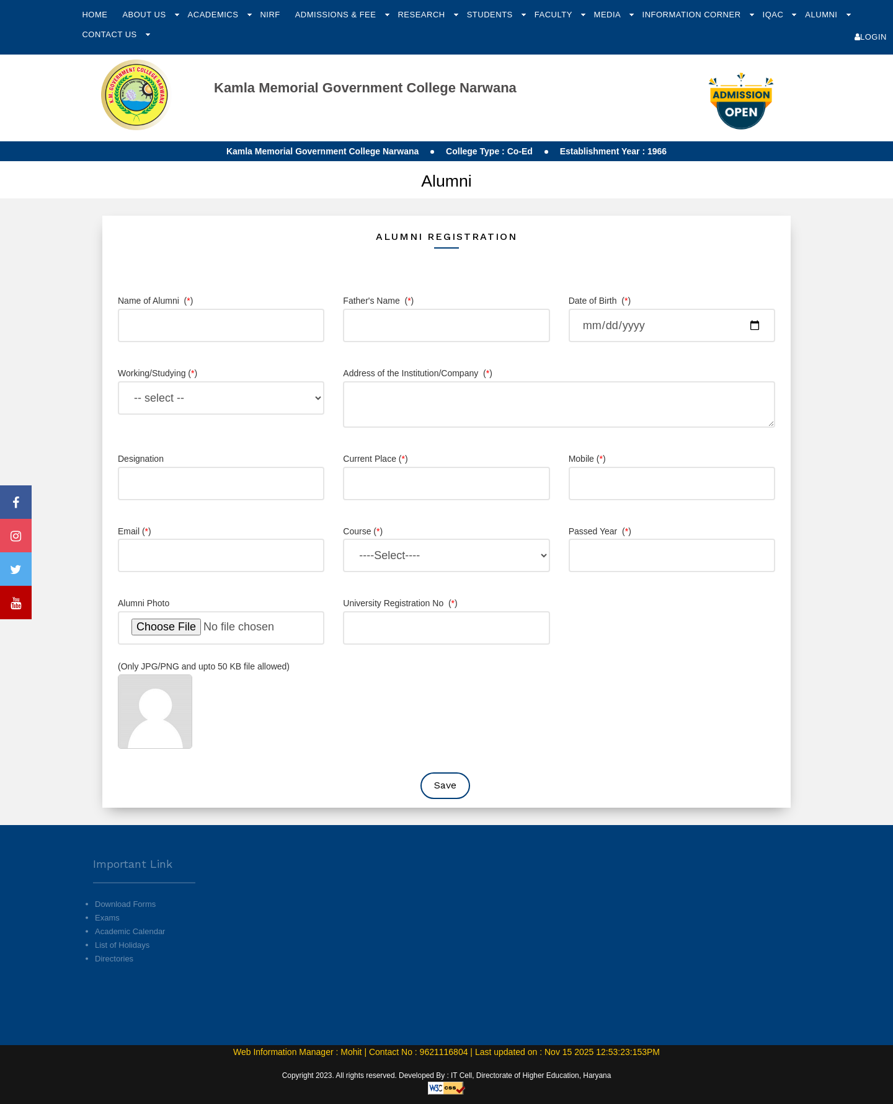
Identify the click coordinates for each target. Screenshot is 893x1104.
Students (491, 14)
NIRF (270, 14)
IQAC (774, 14)
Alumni (822, 14)
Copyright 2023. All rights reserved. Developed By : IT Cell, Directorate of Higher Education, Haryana (446, 1075)
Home (94, 14)
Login (871, 37)
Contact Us (110, 34)
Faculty (555, 14)
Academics (214, 14)
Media (608, 14)
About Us (145, 14)
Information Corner (693, 14)
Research (422, 14)
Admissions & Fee (337, 14)
